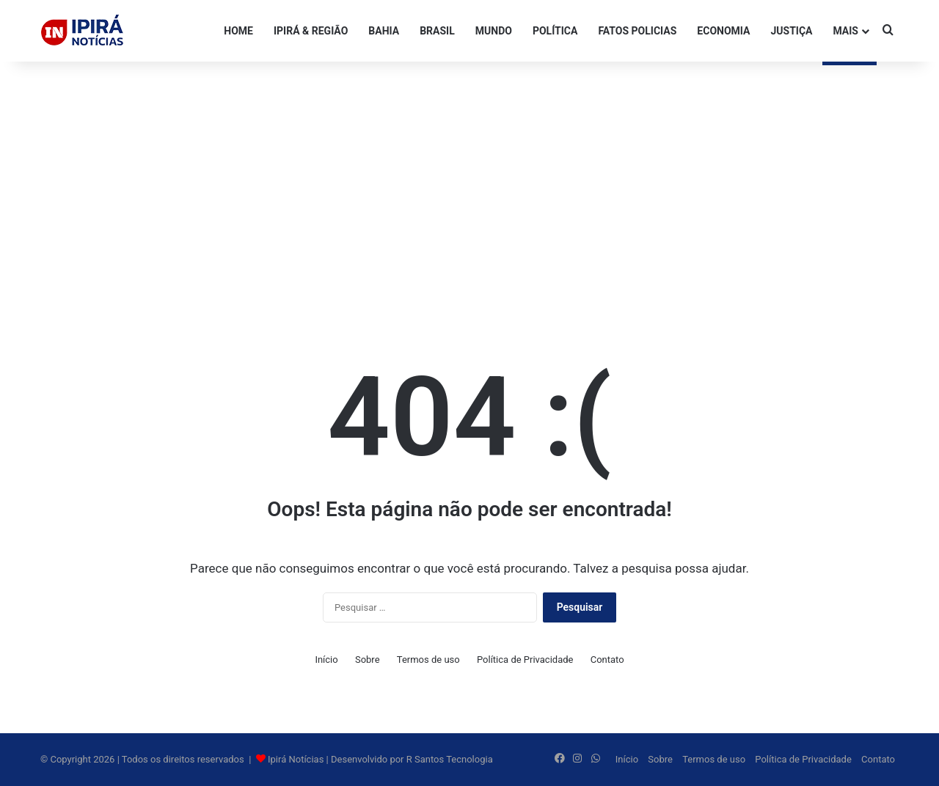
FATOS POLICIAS (637, 31)
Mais (845, 31)
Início (326, 659)
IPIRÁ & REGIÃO (311, 31)
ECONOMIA (723, 31)
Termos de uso (428, 659)
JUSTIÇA (791, 31)
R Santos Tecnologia (449, 759)
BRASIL (437, 31)
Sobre (367, 659)
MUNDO (493, 31)
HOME (238, 31)
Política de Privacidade (525, 659)
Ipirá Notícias (297, 759)
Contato (607, 659)
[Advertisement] (469, 179)
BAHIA (383, 31)
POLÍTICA (555, 31)
